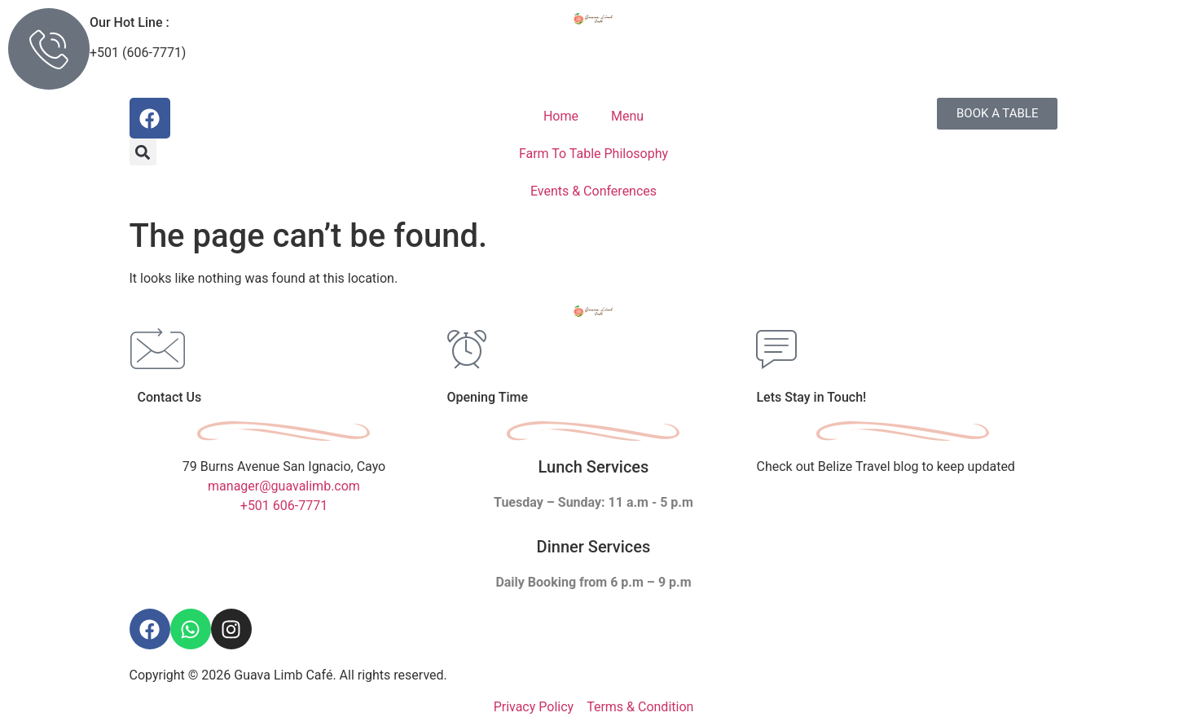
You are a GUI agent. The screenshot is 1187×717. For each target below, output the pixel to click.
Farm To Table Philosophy (593, 153)
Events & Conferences (593, 191)
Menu (627, 116)
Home (560, 116)
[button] (143, 152)
